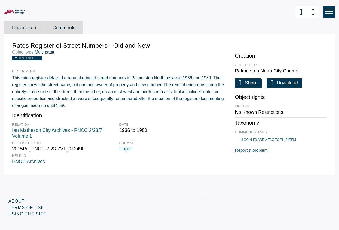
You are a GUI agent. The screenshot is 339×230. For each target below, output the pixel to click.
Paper (125, 148)
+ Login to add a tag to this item (267, 140)
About (16, 201)
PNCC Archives (28, 161)
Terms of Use (26, 207)
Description (24, 27)
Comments (63, 27)
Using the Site (27, 214)
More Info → (27, 58)
